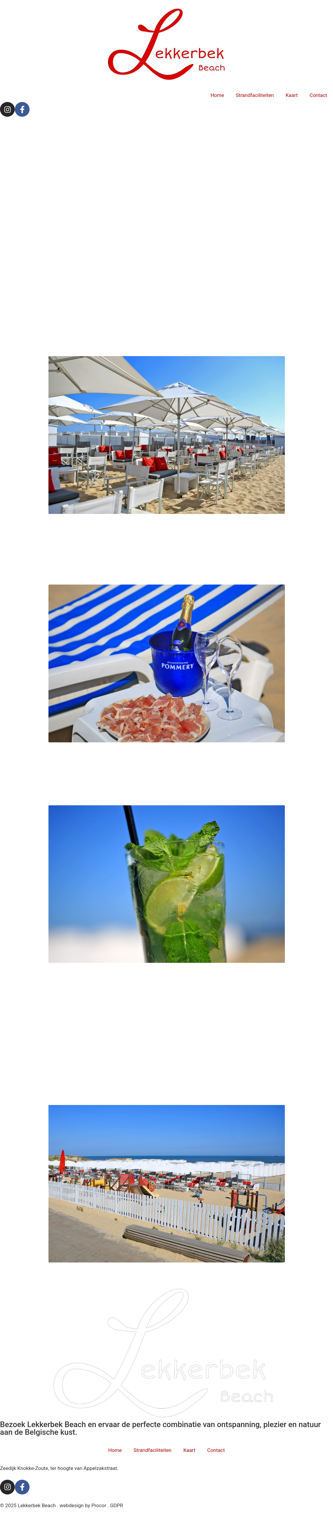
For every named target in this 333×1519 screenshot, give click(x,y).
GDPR (116, 1505)
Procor (98, 1505)
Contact (318, 95)
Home (217, 95)
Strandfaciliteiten (255, 95)
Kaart (292, 95)
